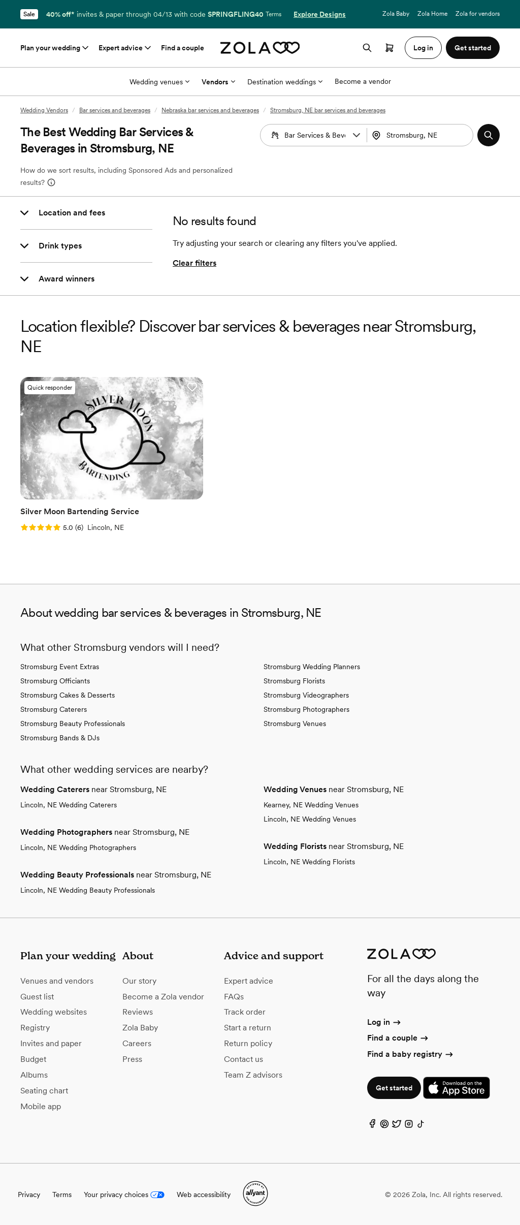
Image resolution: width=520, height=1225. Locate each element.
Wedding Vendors (44, 110)
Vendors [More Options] (218, 82)
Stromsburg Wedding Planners (312, 666)
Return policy (248, 1043)
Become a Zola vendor (163, 995)
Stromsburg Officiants (55, 680)
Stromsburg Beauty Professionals (72, 723)
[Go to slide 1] (95, 492)
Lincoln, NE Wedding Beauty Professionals (87, 890)
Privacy (29, 1194)
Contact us (243, 1058)
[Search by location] (423, 135)
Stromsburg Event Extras (59, 666)
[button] (356, 135)
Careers (136, 1043)
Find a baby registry (410, 1053)
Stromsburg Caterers (53, 709)
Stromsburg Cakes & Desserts (67, 694)
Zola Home (432, 13)
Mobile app (40, 1105)
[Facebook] (372, 1125)
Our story (139, 980)
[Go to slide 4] (119, 492)
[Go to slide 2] (103, 492)
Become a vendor (363, 81)
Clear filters (194, 263)
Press (132, 1058)
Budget (33, 1058)
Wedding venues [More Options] (159, 82)
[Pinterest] (384, 1125)
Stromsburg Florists (294, 680)
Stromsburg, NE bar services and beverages (327, 110)
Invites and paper (51, 1043)
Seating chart (44, 1089)
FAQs (234, 995)
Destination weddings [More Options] (284, 82)
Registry (35, 1027)
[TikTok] (421, 1125)
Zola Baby (395, 13)
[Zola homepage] (260, 48)
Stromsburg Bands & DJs (60, 737)
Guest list (37, 995)
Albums (34, 1074)
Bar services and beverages (114, 110)
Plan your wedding (55, 48)
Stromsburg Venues (295, 723)
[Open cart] (389, 48)
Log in (384, 1021)
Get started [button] (472, 48)
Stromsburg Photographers (306, 709)
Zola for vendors (478, 13)
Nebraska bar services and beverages (210, 110)
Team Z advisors (253, 1074)
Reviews (137, 1011)
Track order (245, 1011)
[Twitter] (397, 1125)
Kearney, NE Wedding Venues (311, 804)
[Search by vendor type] (314, 135)
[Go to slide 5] (127, 492)
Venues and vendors (56, 980)
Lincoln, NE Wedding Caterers (68, 804)
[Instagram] (409, 1125)
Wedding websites (53, 1011)
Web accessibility (204, 1194)
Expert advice (126, 48)
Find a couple (182, 48)
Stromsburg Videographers (306, 694)
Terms (273, 14)
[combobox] (421, 135)
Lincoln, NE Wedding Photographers (78, 847)
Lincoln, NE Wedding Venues (310, 818)
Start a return (247, 1027)
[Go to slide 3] (111, 492)
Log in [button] (423, 48)
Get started (394, 1087)
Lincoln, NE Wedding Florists (309, 861)
